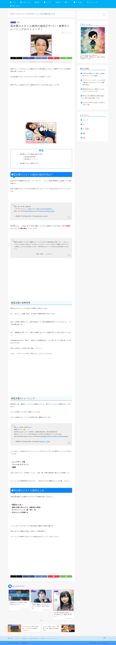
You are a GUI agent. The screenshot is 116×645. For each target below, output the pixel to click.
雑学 (58, 2)
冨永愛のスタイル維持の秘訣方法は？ (32, 154)
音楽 (37, 2)
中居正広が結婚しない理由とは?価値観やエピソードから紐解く (93, 74)
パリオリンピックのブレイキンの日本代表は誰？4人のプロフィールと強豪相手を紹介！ (94, 82)
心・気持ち (78, 2)
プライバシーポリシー (14, 642)
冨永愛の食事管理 (30, 157)
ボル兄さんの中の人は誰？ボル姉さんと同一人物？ (94, 104)
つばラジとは (25, 2)
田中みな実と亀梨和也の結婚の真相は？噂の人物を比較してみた (93, 97)
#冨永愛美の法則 (45, 436)
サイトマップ (92, 2)
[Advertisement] (41, 101)
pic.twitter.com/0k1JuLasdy (46, 211)
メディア (47, 2)
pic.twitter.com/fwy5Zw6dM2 (59, 436)
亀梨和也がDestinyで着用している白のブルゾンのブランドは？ (93, 90)
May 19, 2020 (43, 216)
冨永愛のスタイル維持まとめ (29, 163)
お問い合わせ (15, 6)
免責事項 (24, 642)
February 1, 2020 (44, 441)
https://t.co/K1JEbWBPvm (44, 209)
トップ (13, 2)
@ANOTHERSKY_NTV (30, 211)
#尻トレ (16, 427)
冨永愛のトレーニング (31, 159)
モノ (67, 2)
